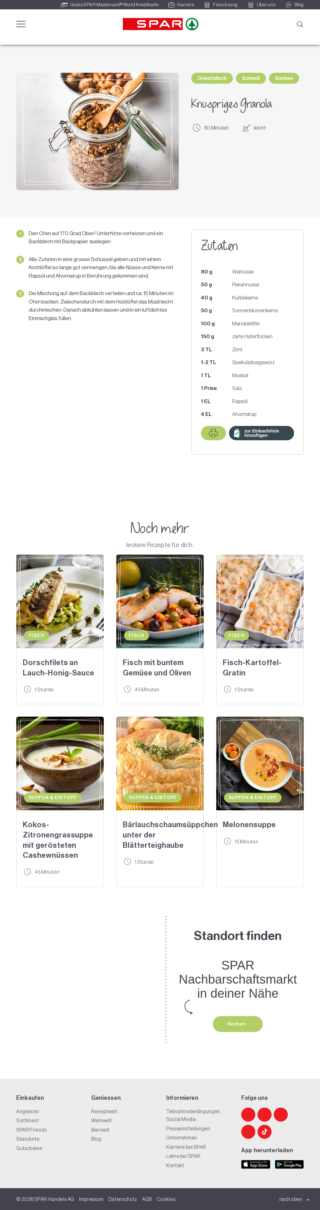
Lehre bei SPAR (183, 1156)
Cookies (166, 1199)
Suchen (237, 1024)
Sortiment (27, 1120)
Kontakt (175, 1165)
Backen (284, 78)
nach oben (294, 1199)
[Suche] (300, 24)
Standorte (28, 1139)
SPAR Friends (31, 1130)
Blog (96, 1139)
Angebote (27, 1111)
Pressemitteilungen (188, 1128)
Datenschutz (122, 1199)
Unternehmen (181, 1137)
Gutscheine (29, 1148)
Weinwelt (101, 1120)
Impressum (91, 1199)
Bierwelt (100, 1130)
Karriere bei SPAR (186, 1147)
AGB (147, 1199)
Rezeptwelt (104, 1111)
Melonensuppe (249, 824)
